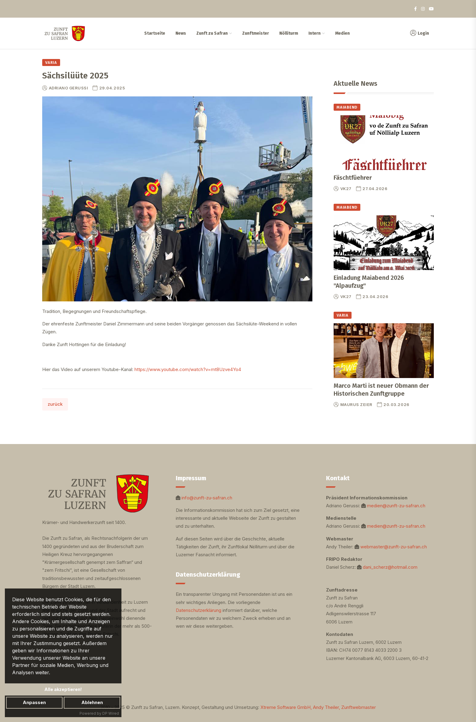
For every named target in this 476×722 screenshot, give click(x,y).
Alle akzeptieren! (63, 689)
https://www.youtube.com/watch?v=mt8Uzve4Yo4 (187, 369)
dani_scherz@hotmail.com (390, 567)
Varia (51, 62)
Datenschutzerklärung (198, 610)
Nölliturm (288, 33)
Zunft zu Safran (211, 33)
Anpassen (34, 702)
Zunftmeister (255, 33)
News (180, 33)
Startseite (154, 33)
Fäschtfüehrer (353, 177)
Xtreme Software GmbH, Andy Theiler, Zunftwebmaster (318, 707)
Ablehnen (92, 702)
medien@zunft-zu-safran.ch (396, 506)
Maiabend (347, 107)
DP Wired (110, 713)
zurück (55, 404)
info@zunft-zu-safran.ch (207, 498)
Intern (314, 33)
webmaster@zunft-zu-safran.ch (393, 547)
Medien (342, 33)
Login (419, 33)
